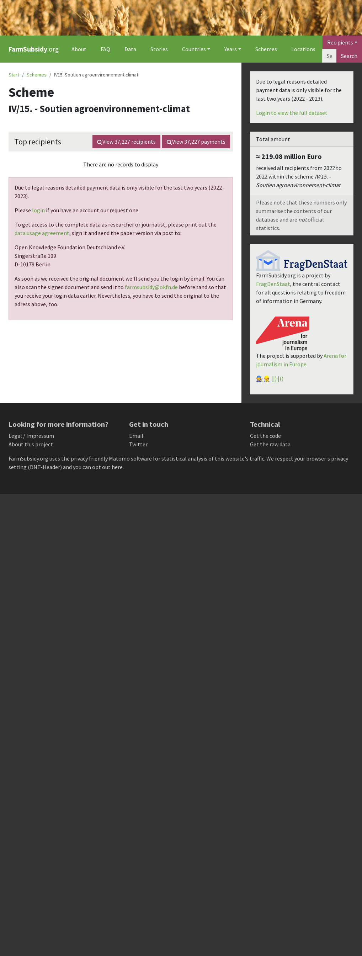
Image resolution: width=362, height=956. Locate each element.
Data (130, 49)
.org (34, 49)
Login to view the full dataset (292, 112)
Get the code (265, 435)
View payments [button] (196, 141)
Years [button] (230, 49)
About (78, 49)
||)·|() (277, 378)
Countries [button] (194, 49)
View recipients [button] (126, 141)
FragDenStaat (273, 283)
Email (136, 435)
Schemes (266, 49)
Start (14, 74)
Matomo (119, 458)
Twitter (138, 444)
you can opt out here (98, 467)
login (38, 210)
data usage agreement (42, 233)
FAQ (105, 49)
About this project (31, 444)
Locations (303, 49)
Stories (159, 49)
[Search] (329, 56)
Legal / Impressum (31, 435)
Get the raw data (270, 444)
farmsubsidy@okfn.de (151, 287)
